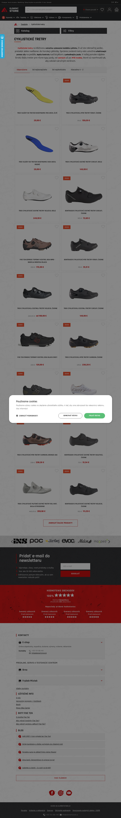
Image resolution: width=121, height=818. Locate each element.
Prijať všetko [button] (94, 416)
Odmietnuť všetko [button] (68, 416)
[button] (27, 415)
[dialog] (60, 409)
